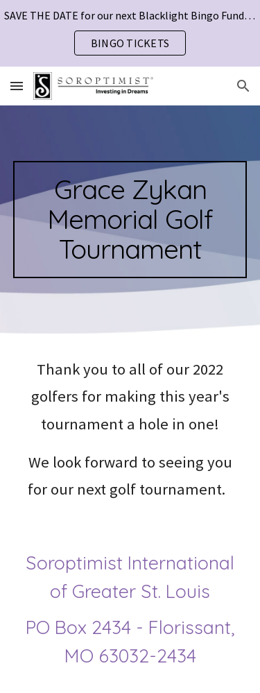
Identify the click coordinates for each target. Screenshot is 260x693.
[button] (16, 86)
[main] (130, 219)
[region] (130, 33)
